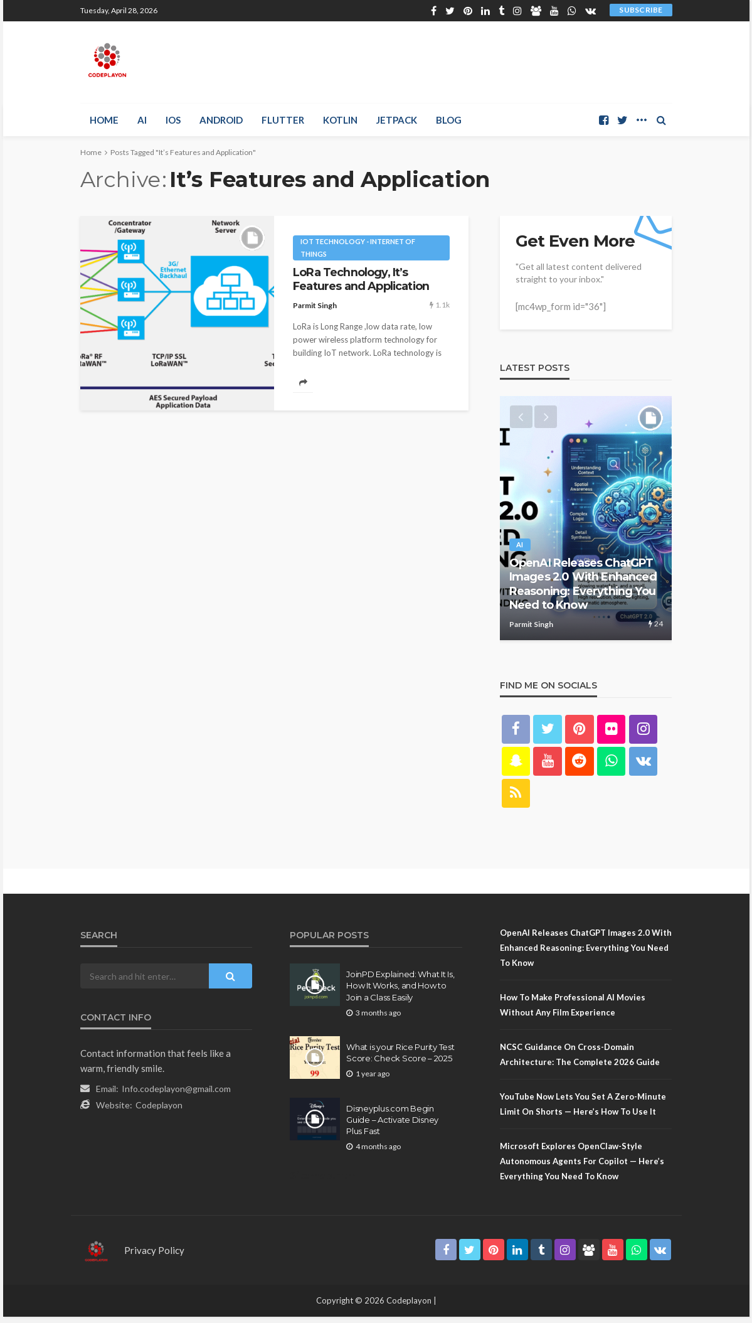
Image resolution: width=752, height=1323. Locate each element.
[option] (586, 521)
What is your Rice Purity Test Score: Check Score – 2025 (400, 1058)
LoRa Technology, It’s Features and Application (361, 278)
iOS (173, 120)
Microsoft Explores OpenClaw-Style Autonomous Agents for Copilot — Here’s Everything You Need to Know (582, 1167)
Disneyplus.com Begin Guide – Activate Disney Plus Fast (392, 1125)
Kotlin (340, 120)
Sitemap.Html (324, 1181)
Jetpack (396, 120)
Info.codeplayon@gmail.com (176, 1095)
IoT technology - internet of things (357, 247)
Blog (449, 120)
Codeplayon (159, 1111)
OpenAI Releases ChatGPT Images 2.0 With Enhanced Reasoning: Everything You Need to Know (583, 590)
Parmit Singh (315, 305)
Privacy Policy (154, 1256)
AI (142, 120)
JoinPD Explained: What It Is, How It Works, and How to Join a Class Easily (400, 991)
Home (104, 120)
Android (221, 120)
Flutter (283, 120)
